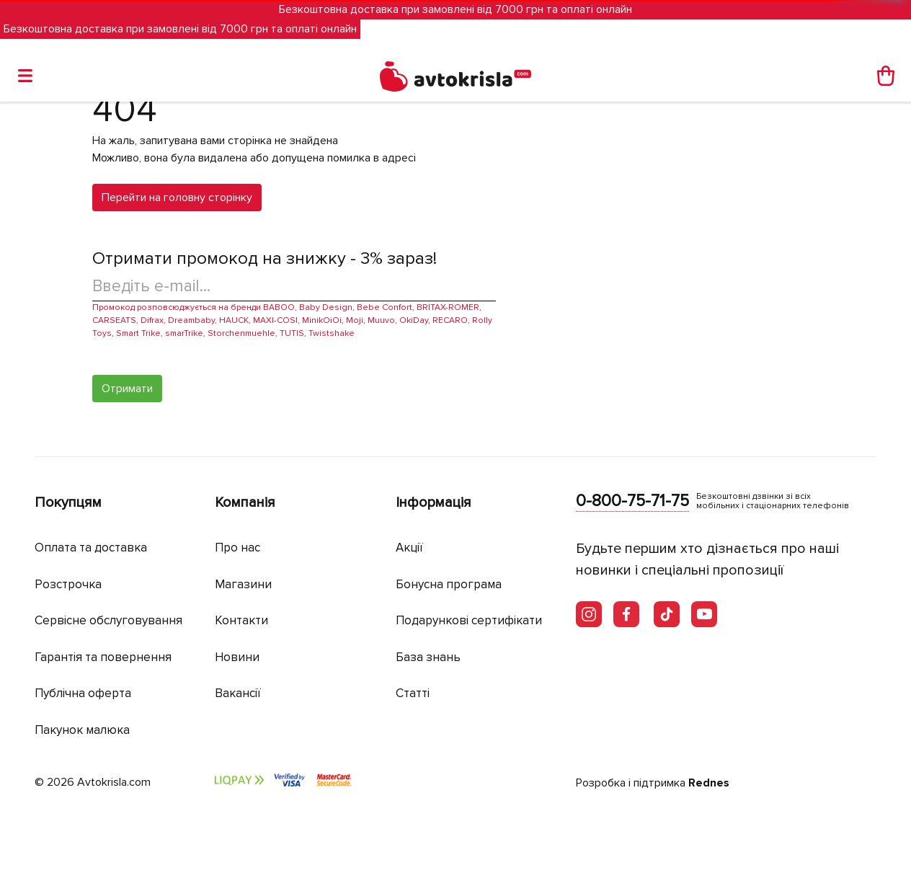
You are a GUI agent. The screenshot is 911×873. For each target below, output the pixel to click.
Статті (413, 693)
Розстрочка (68, 584)
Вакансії (238, 693)
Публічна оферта (83, 693)
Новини (237, 657)
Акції (409, 547)
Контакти (241, 620)
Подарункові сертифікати (469, 620)
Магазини (243, 584)
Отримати (127, 388)
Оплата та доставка (91, 547)
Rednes (708, 783)
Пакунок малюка (82, 729)
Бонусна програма (449, 584)
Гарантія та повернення (103, 657)
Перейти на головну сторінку (177, 197)
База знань (428, 657)
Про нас (237, 547)
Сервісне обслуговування (108, 620)
